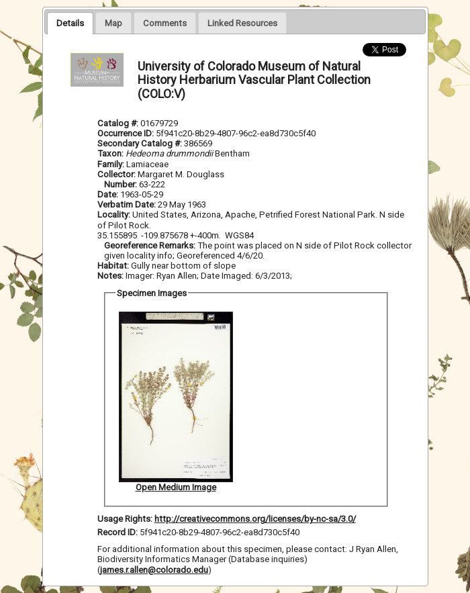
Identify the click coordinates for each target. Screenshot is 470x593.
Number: (121, 184)
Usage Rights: (124, 519)
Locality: (113, 215)
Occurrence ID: (126, 133)
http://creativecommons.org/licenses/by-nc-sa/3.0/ (255, 519)
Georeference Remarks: (150, 245)
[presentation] (70, 23)
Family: (110, 164)
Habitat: (114, 266)
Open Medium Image (176, 487)
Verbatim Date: (126, 204)
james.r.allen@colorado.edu (154, 570)
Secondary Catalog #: (140, 143)
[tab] (70, 23)
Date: (107, 194)
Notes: (110, 276)
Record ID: (118, 532)
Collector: (117, 174)
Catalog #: (118, 123)
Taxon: (110, 153)
